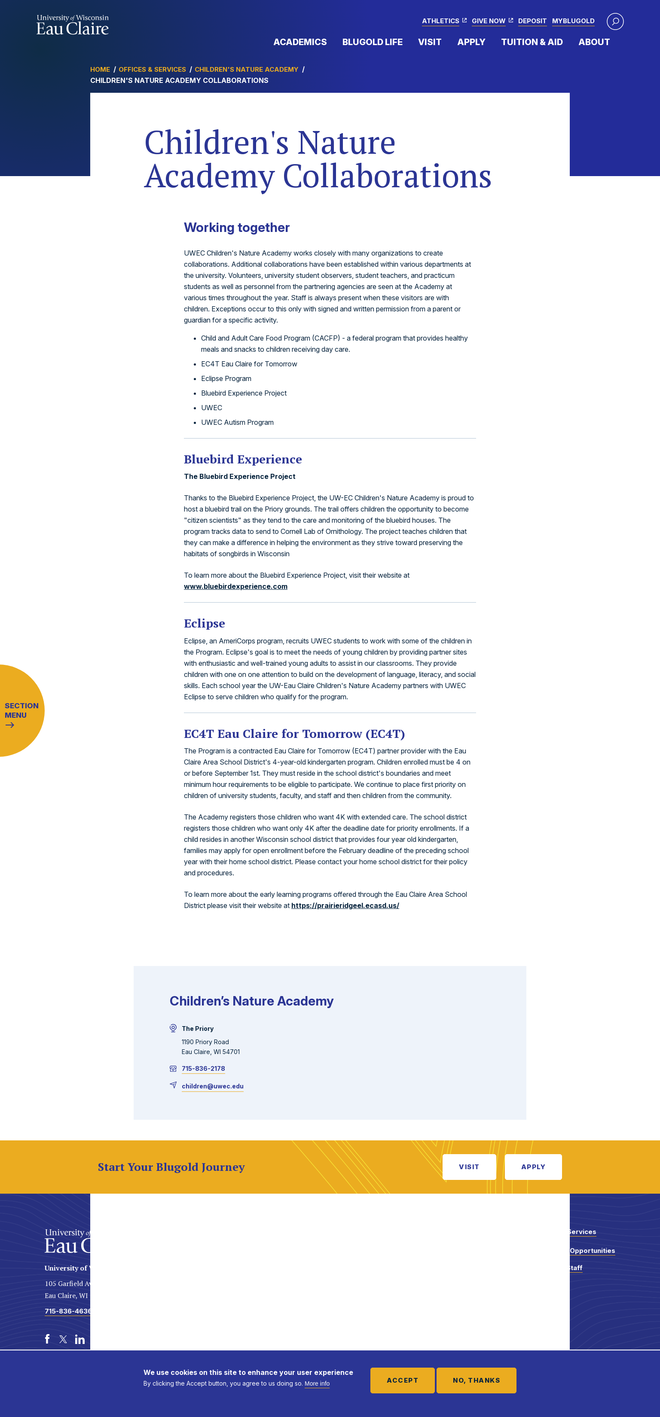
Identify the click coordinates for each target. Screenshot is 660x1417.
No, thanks (476, 1380)
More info (317, 1383)
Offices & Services (152, 69)
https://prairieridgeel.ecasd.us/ (345, 905)
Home (100, 69)
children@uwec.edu (213, 1086)
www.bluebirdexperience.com (235, 586)
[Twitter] (63, 1339)
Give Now (489, 21)
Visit (430, 42)
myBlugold (573, 21)
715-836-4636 (68, 1311)
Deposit (532, 21)
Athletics (440, 21)
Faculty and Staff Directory (555, 1272)
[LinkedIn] (80, 1339)
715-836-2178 (203, 1068)
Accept (403, 1380)
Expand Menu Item (331, 42)
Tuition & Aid (532, 42)
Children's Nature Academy (247, 69)
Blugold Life (372, 42)
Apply (471, 42)
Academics (300, 42)
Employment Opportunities (571, 1250)
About (594, 42)
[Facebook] (47, 1339)
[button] (615, 21)
